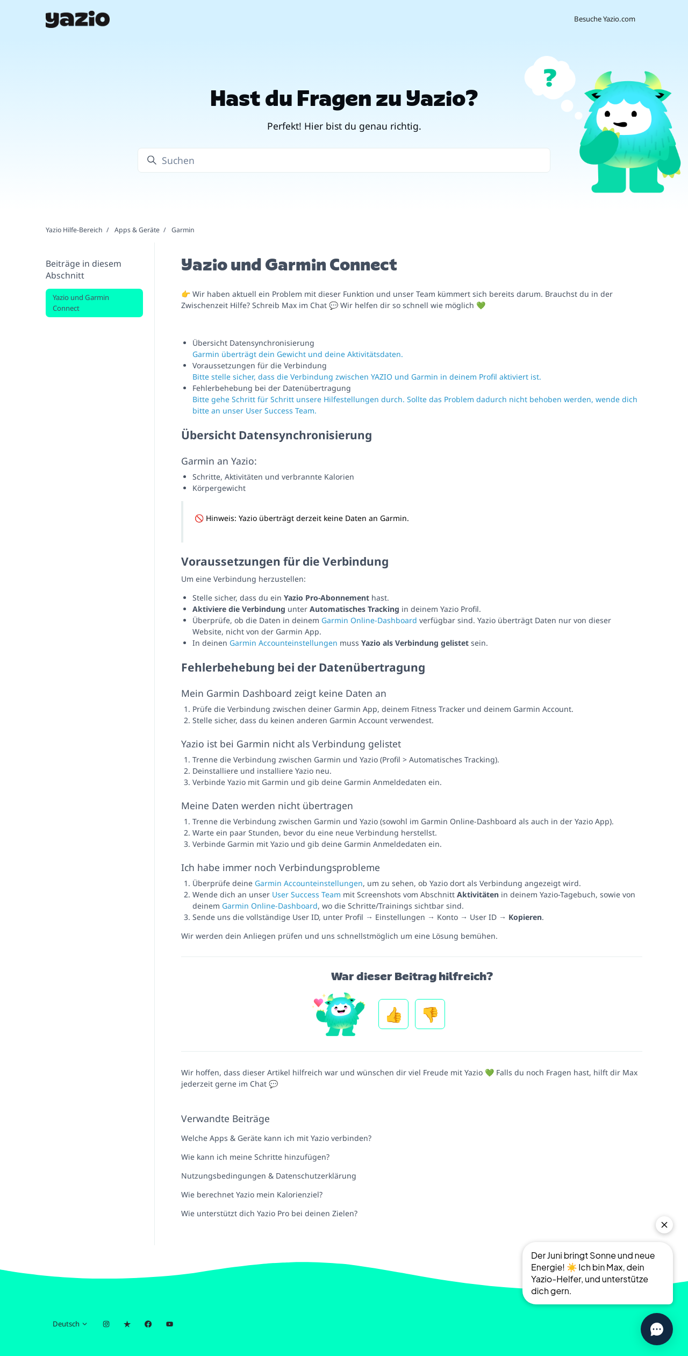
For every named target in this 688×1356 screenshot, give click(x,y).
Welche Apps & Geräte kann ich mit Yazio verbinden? (276, 1138)
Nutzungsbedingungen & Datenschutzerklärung (268, 1176)
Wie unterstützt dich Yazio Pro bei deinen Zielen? (269, 1213)
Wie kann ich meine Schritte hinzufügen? (255, 1157)
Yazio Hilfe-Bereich (74, 229)
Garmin (183, 229)
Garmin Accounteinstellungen (284, 643)
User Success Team (306, 894)
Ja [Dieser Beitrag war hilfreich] (393, 1014)
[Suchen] (344, 160)
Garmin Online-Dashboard (369, 620)
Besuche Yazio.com (604, 19)
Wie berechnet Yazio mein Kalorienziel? (251, 1194)
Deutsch (70, 1324)
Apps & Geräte (137, 229)
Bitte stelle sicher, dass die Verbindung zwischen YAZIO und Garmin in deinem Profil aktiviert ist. (366, 377)
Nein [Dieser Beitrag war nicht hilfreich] (430, 1014)
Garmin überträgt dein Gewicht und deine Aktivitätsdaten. (297, 354)
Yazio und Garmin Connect (81, 302)
